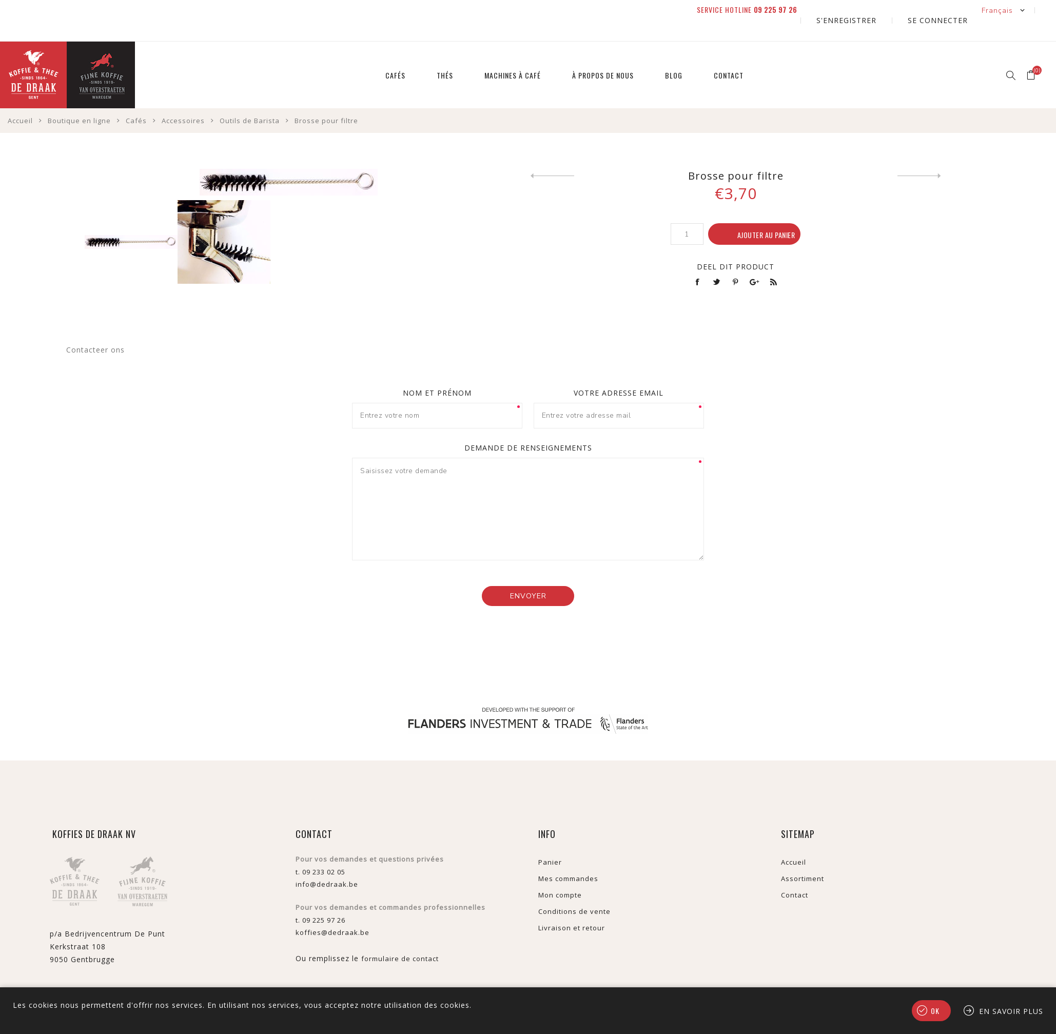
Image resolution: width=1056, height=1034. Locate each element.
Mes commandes (568, 858)
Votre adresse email (618, 372)
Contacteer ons (95, 329)
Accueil (793, 841)
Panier (550, 841)
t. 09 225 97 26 (320, 899)
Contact (794, 874)
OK (935, 1010)
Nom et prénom (437, 372)
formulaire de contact (400, 938)
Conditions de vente (574, 890)
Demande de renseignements (528, 427)
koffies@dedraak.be (332, 911)
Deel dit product (735, 246)
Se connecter (949, 10)
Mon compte (560, 874)
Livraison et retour (571, 907)
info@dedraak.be (327, 863)
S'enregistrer (880, 10)
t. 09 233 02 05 (320, 851)
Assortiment (802, 858)
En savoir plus (1011, 1011)
